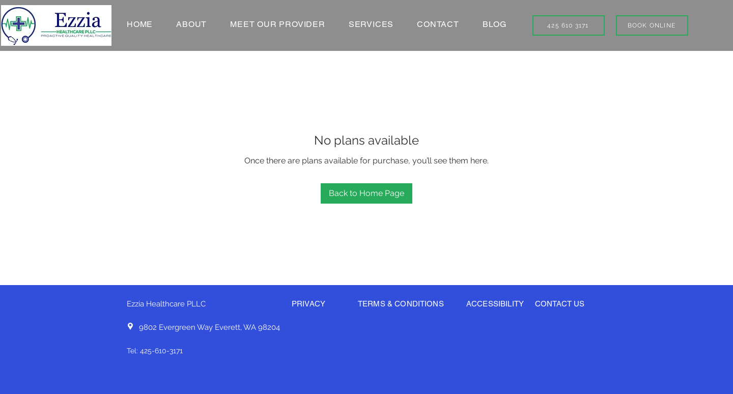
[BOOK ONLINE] (652, 25)
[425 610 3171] (568, 25)
